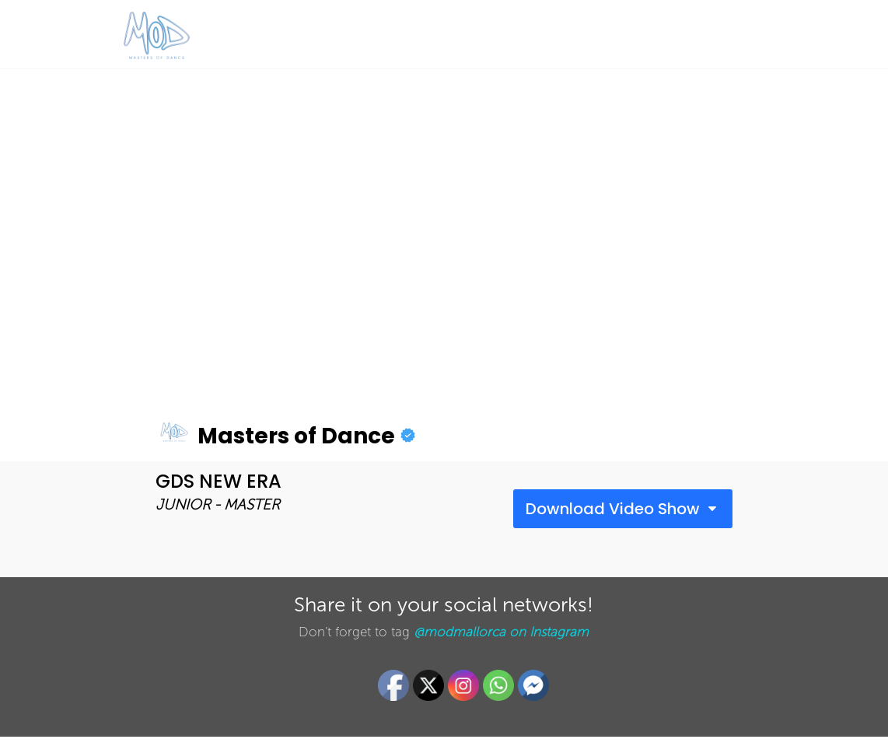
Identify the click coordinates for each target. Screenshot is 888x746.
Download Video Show (613, 509)
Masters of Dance (275, 436)
